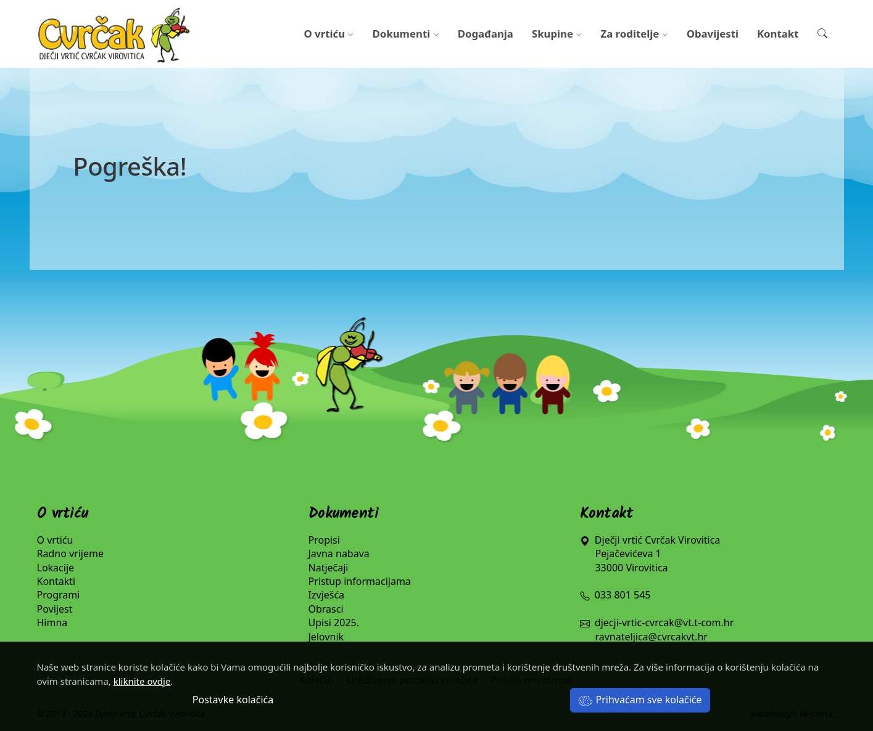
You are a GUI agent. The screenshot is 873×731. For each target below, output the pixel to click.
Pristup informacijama (359, 581)
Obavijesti (713, 34)
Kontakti (56, 581)
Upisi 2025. (334, 622)
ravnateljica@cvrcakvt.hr (651, 636)
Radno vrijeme (70, 553)
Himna (52, 622)
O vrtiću (329, 34)
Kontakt (778, 34)
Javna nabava (339, 553)
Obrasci (326, 609)
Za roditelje (634, 34)
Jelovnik (326, 636)
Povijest (55, 609)
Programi (58, 595)
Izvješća (326, 595)
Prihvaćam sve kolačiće (639, 699)
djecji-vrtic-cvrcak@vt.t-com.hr (664, 622)
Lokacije (56, 567)
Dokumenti (406, 34)
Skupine (557, 34)
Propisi (324, 540)
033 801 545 (615, 595)
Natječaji (328, 567)
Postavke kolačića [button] (232, 699)
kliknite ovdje (142, 681)
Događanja (485, 34)
